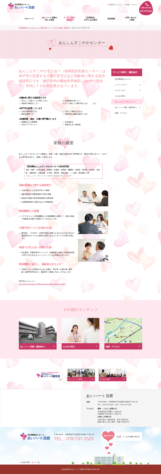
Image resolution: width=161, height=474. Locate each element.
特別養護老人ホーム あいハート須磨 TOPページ (35, 28)
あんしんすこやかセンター (125, 102)
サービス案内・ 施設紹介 (70, 18)
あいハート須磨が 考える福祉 (49, 18)
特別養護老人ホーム (123, 79)
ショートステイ (121, 85)
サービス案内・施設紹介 (62, 28)
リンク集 (37, 462)
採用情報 (111, 18)
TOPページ (29, 18)
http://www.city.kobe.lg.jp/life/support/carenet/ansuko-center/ (42, 284)
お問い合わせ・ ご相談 (131, 18)
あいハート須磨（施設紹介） (126, 107)
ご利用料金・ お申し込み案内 (90, 18)
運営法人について (116, 5)
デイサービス (120, 90)
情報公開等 (26, 462)
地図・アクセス (132, 5)
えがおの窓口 (120, 96)
